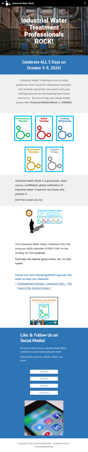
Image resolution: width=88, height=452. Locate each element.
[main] (44, 31)
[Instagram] (44, 392)
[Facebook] (44, 378)
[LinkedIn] (44, 371)
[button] (3, 3)
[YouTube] (44, 385)
